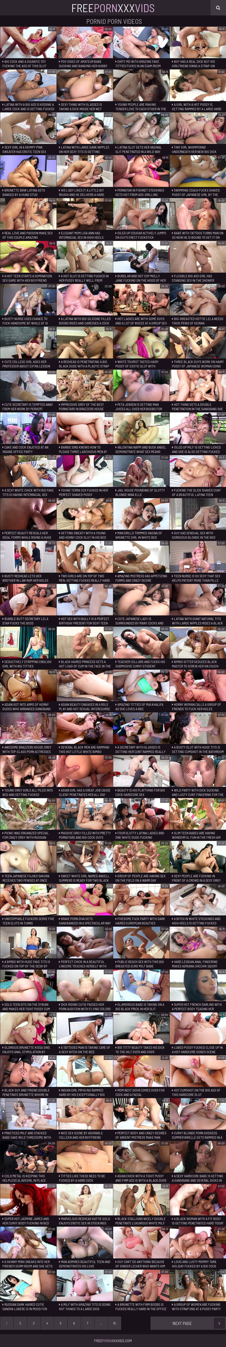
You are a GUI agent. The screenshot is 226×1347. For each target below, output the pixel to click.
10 (114, 1323)
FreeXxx (113, 7)
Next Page (199, 1323)
